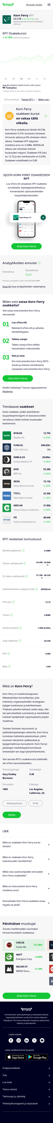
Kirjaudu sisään (34, 4)
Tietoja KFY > (28, 99)
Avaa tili (7, 286)
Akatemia (8, 391)
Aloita (11, 815)
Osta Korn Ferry (26, 246)
